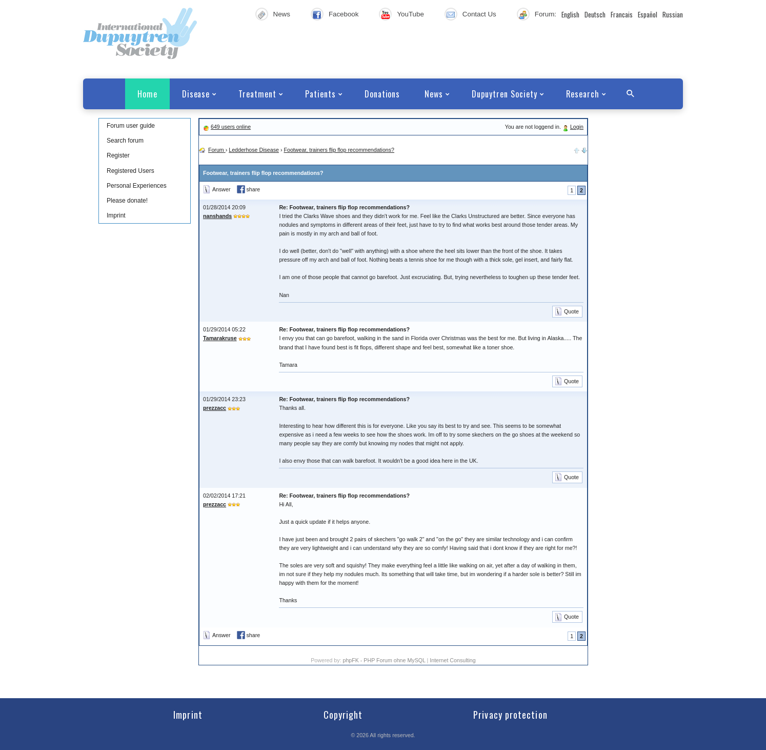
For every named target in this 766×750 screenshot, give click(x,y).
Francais (622, 14)
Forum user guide (131, 125)
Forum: (545, 14)
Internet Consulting (452, 660)
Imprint (116, 215)
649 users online (231, 127)
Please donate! (127, 200)
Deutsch (595, 14)
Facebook (344, 14)
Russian (672, 14)
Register (118, 155)
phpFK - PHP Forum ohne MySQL (384, 660)
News (281, 14)
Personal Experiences (137, 185)
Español (647, 14)
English (570, 14)
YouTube (410, 14)
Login (576, 127)
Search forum (125, 140)
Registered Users (130, 170)
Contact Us (479, 14)
